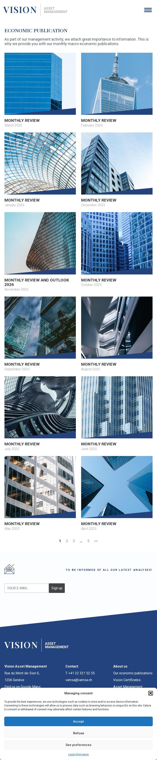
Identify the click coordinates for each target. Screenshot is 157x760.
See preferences (78, 745)
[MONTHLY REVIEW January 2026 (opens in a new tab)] (40, 170)
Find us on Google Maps (22, 687)
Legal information (78, 754)
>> (96, 541)
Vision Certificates (127, 680)
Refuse (78, 733)
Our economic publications (133, 673)
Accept (78, 721)
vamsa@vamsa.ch (78, 680)
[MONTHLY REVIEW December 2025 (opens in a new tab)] (117, 170)
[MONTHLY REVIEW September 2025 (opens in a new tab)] (40, 334)
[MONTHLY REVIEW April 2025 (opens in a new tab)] (117, 493)
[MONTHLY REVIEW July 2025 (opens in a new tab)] (40, 414)
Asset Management (127, 687)
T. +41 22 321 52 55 (80, 673)
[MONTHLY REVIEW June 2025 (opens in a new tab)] (117, 414)
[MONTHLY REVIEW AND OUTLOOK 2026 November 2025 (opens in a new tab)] (40, 252)
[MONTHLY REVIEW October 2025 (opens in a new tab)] (117, 249)
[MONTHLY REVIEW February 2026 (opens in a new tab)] (117, 90)
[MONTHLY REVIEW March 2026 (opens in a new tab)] (40, 90)
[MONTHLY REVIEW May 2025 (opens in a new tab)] (40, 493)
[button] (151, 693)
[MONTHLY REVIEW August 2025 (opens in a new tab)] (117, 334)
